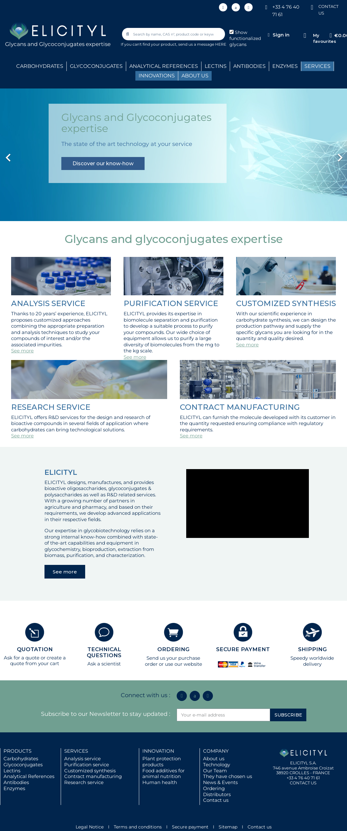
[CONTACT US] (312, 6)
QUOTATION (35, 649)
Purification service (86, 765)
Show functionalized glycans (245, 38)
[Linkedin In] (223, 7)
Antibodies (16, 782)
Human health (159, 782)
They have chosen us (227, 776)
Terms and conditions (138, 827)
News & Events (220, 782)
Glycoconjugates (23, 765)
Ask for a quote (21, 658)
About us (213, 759)
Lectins (11, 771)
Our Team (215, 771)
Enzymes (14, 788)
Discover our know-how (102, 163)
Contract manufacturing (93, 776)
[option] (173, 154)
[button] (26, 154)
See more (22, 351)
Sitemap (228, 827)
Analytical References (28, 776)
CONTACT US (303, 782)
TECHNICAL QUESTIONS (104, 652)
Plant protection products (161, 762)
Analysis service (82, 759)
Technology (216, 765)
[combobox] (174, 34)
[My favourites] (305, 35)
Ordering (214, 788)
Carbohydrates (20, 759)
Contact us (215, 800)
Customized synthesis (90, 771)
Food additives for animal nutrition (163, 774)
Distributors (217, 794)
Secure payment (190, 827)
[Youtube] (248, 7)
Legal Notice (90, 827)
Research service (84, 782)
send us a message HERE (202, 44)
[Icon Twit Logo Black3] (236, 7)
